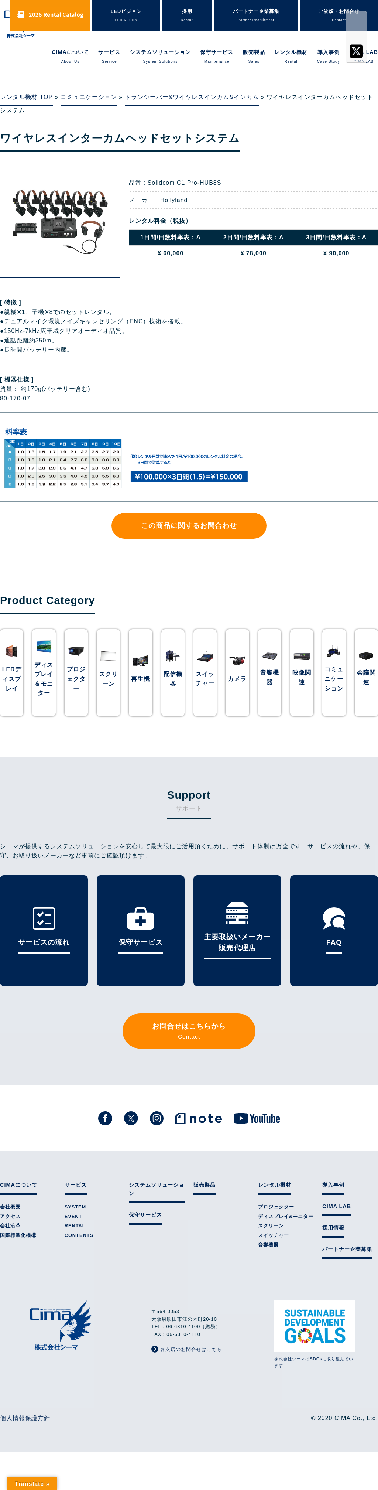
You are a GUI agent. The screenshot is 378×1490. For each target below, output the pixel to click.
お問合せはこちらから (189, 1031)
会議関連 (366, 677)
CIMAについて (70, 57)
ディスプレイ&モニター (285, 1216)
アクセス (10, 1216)
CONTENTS (79, 1235)
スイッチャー (205, 679)
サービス (109, 57)
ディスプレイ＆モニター (43, 679)
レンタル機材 (290, 57)
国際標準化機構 (18, 1235)
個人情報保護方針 (25, 1418)
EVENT (73, 1216)
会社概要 (10, 1207)
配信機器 (173, 679)
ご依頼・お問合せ (339, 15)
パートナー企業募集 (256, 15)
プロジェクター (76, 678)
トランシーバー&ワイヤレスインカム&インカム (192, 97)
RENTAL (75, 1225)
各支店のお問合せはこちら (186, 1349)
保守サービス (216, 57)
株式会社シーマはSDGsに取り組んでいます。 (314, 1334)
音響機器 (269, 677)
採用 (187, 15)
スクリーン (108, 679)
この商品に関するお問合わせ (189, 525)
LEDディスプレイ (11, 678)
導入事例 (328, 57)
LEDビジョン (126, 15)
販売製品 (254, 57)
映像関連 (301, 677)
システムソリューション (160, 57)
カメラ (237, 679)
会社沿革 (10, 1225)
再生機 (140, 679)
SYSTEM (75, 1207)
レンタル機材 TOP (26, 97)
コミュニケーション (89, 97)
